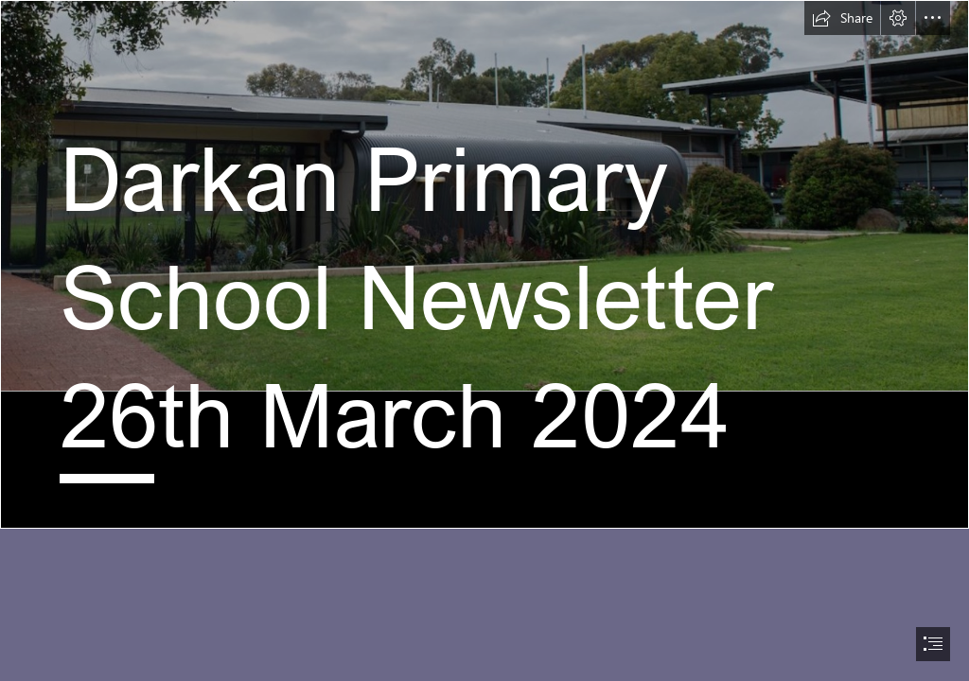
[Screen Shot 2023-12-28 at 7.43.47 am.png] (484, 264)
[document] (484, 340)
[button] (842, 18)
